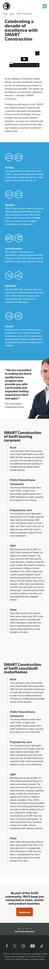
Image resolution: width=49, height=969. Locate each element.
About (12, 14)
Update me (24, 912)
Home (5, 14)
